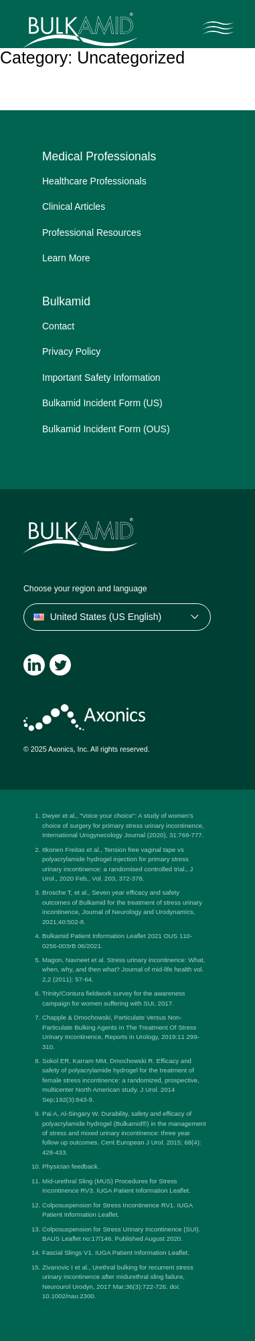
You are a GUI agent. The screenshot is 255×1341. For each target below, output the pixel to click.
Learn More (66, 258)
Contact (58, 326)
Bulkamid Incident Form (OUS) (106, 429)
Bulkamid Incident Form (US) (102, 403)
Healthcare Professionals (94, 181)
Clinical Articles (73, 206)
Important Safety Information (101, 377)
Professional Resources (91, 232)
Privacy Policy (71, 351)
